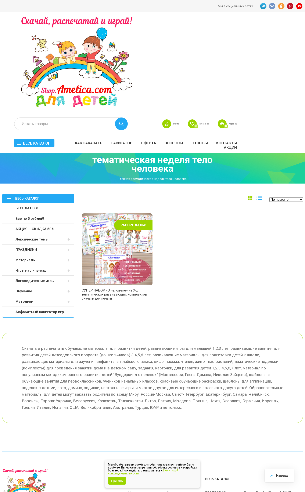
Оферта (213, 48)
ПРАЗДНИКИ (26, 157)
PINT (290, 6)
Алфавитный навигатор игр (39, 219)
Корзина (295, 29)
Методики (24, 208)
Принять (117, 480)
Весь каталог (101, 48)
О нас (171, 425)
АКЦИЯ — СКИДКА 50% (34, 136)
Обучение (23, 198)
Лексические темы (31, 146)
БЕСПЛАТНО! (26, 115)
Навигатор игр (178, 398)
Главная (124, 86)
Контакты (291, 48)
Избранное (261, 29)
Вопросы (238, 48)
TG (262, 6)
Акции (294, 52)
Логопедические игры (34, 188)
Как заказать (153, 48)
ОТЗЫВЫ (264, 48)
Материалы (25, 167)
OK (281, 6)
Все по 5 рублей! (29, 125)
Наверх (281, 475)
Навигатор (186, 48)
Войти (229, 29)
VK (272, 6)
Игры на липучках (30, 177)
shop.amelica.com (67, 479)
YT (300, 6)
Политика (136, 434)
